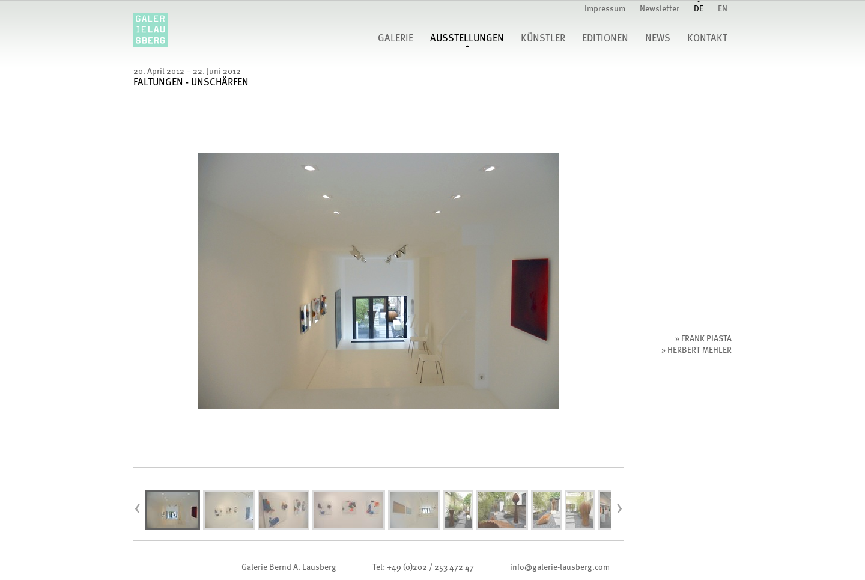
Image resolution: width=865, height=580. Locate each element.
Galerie (395, 39)
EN (722, 9)
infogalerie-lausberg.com (560, 567)
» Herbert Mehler (696, 350)
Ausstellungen (467, 39)
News (657, 39)
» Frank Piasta (703, 339)
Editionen (605, 39)
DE (698, 9)
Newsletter (659, 9)
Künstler (543, 39)
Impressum (604, 9)
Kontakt (707, 39)
